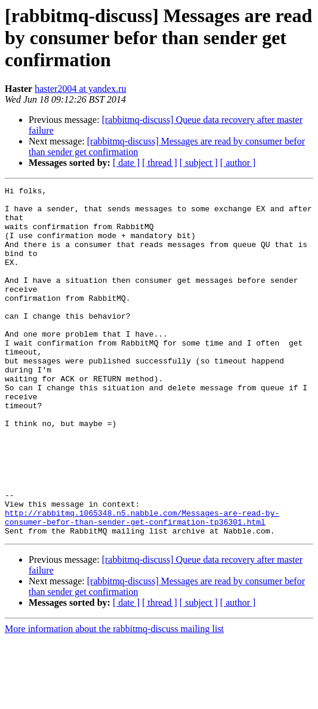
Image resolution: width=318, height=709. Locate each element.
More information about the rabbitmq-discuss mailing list (114, 698)
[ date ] (126, 163)
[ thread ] (159, 163)
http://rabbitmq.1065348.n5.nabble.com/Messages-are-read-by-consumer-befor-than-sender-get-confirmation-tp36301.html (142, 584)
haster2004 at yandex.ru (80, 89)
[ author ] (238, 163)
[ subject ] (199, 163)
